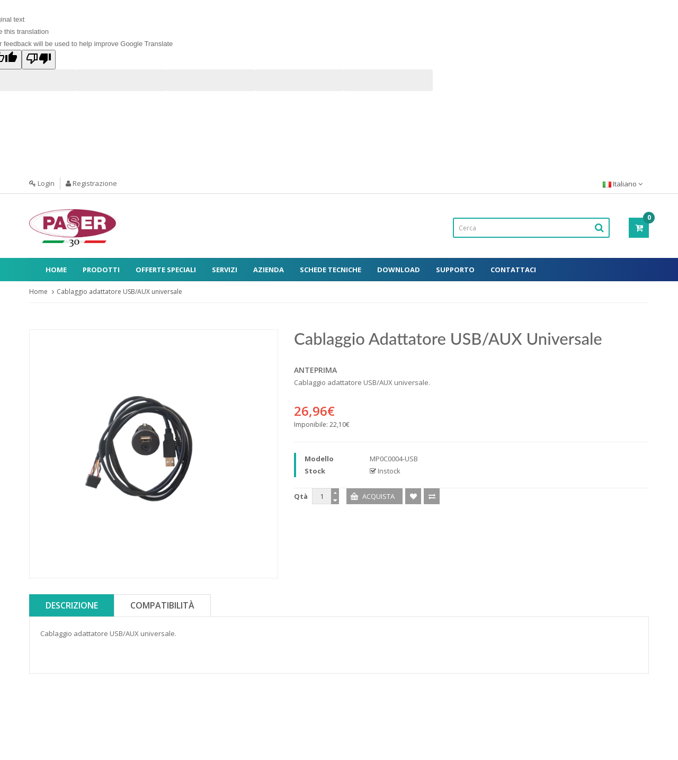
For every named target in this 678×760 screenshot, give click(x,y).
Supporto (455, 269)
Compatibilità (162, 605)
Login (42, 183)
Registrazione (91, 183)
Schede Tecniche (330, 269)
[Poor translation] (39, 59)
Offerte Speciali (166, 269)
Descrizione (72, 605)
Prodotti (101, 269)
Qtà (301, 496)
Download (398, 269)
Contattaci (513, 269)
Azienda (268, 269)
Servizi (224, 269)
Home (56, 269)
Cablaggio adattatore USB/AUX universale (119, 291)
